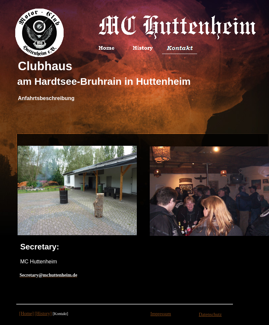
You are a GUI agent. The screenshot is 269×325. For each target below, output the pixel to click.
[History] (43, 313)
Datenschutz (210, 314)
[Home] (26, 313)
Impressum (160, 313)
